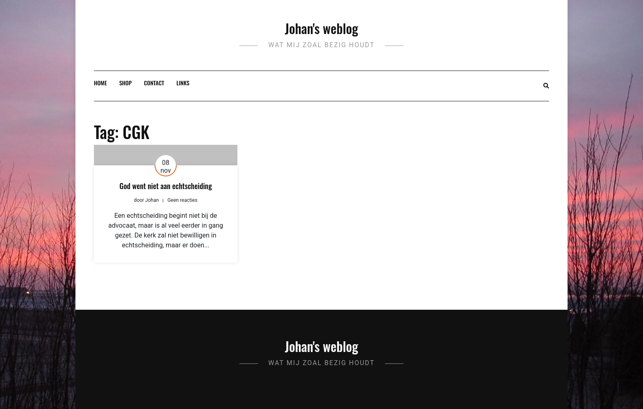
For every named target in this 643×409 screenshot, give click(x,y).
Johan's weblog (321, 28)
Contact (154, 82)
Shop (125, 82)
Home (100, 82)
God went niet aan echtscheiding (165, 186)
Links (182, 82)
